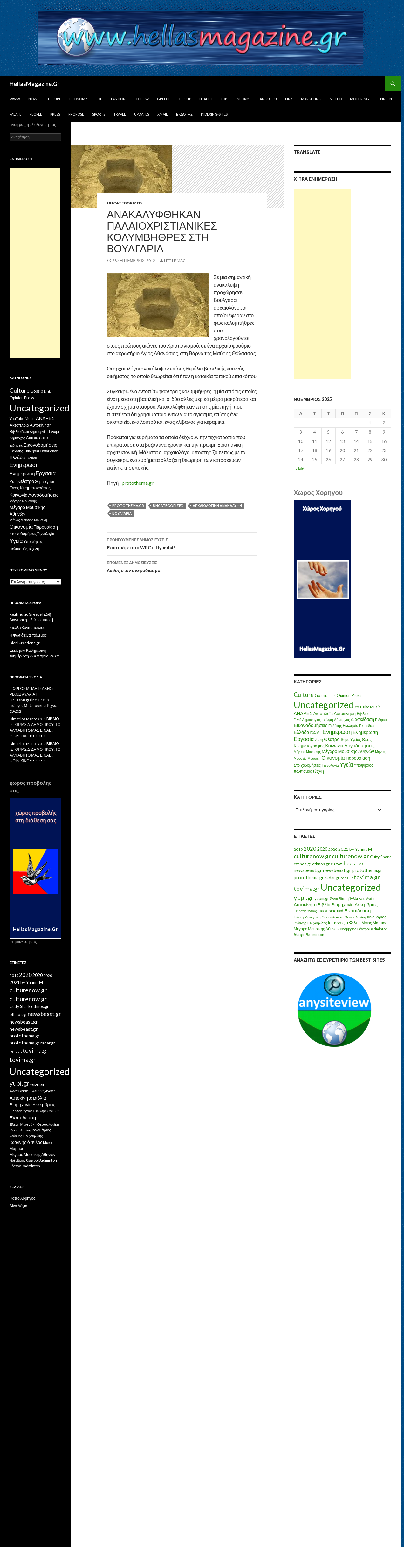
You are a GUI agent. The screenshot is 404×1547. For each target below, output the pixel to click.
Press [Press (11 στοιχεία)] (356, 695)
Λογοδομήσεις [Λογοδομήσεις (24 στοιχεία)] (359, 745)
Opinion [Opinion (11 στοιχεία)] (344, 695)
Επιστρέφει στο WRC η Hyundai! (182, 543)
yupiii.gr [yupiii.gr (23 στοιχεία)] (321, 898)
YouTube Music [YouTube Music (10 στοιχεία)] (367, 706)
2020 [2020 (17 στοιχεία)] (332, 849)
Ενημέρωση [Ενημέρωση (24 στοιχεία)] (365, 732)
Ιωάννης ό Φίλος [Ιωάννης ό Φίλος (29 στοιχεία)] (344, 922)
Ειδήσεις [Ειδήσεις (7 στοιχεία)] (381, 719)
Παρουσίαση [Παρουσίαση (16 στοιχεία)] (358, 758)
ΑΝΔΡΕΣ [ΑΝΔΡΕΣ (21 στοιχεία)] (303, 713)
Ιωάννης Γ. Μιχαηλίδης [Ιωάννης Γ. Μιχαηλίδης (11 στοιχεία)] (310, 923)
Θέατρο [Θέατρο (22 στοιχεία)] (331, 739)
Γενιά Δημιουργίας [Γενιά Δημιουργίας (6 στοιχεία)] (307, 719)
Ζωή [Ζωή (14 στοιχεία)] (319, 739)
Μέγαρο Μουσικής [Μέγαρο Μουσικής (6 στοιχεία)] (307, 752)
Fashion (118, 99)
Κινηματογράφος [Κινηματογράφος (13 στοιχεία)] (309, 745)
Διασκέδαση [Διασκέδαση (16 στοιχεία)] (362, 719)
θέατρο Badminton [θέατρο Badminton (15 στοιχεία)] (372, 928)
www (15, 99)
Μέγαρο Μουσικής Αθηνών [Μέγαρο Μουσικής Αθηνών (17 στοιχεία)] (348, 751)
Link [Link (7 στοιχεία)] (332, 695)
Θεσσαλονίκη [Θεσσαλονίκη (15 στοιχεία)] (333, 917)
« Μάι (300, 468)
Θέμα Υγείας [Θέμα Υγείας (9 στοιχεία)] (351, 739)
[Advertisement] (322, 284)
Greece (163, 99)
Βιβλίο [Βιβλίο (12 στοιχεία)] (362, 713)
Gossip (185, 99)
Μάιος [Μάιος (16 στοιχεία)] (366, 922)
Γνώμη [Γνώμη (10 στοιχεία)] (327, 719)
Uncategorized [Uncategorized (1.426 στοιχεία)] (324, 704)
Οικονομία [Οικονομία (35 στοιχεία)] (333, 758)
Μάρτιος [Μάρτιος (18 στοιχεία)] (380, 922)
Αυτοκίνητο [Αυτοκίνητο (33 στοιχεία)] (305, 904)
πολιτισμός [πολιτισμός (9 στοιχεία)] (303, 771)
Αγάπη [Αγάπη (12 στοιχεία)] (371, 899)
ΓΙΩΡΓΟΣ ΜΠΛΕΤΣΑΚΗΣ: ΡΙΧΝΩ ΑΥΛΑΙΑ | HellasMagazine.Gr (31, 694)
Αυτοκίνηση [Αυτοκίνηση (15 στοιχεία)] (345, 713)
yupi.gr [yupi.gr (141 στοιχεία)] (303, 897)
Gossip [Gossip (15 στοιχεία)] (321, 695)
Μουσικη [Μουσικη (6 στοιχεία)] (314, 758)
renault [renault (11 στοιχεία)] (346, 878)
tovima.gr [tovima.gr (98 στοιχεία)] (367, 877)
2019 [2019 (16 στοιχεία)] (298, 849)
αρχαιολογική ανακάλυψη (217, 505)
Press (55, 114)
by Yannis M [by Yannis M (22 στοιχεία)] (360, 849)
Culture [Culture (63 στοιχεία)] (304, 694)
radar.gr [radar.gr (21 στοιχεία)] (332, 877)
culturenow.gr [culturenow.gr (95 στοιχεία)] (312, 856)
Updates (141, 114)
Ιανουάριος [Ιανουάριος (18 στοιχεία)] (376, 917)
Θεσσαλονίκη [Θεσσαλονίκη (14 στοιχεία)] (355, 917)
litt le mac (174, 260)
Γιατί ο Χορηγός (22, 1198)
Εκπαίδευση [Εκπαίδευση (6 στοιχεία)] (368, 725)
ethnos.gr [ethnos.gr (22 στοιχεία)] (302, 863)
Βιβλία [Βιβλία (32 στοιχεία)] (324, 904)
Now (32, 99)
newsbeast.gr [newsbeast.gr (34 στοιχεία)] (308, 870)
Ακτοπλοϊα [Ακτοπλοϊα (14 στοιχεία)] (323, 713)
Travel (119, 114)
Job (224, 99)
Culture (53, 99)
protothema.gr (138, 483)
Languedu (267, 99)
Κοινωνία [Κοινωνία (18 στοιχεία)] (334, 745)
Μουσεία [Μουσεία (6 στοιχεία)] (300, 758)
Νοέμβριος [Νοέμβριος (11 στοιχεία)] (348, 929)
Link (289, 99)
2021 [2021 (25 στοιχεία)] (343, 849)
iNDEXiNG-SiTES (214, 114)
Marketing (311, 99)
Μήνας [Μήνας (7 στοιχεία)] (380, 752)
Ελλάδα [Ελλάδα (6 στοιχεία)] (316, 732)
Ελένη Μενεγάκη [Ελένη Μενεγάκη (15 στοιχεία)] (307, 917)
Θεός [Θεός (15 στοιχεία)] (367, 739)
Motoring (359, 99)
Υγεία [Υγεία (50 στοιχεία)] (346, 764)
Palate (15, 114)
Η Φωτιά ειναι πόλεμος (28, 635)
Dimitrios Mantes (24, 719)
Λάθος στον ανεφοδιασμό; (182, 566)
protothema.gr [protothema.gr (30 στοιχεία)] (367, 870)
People (36, 114)
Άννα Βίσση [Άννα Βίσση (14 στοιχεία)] (339, 899)
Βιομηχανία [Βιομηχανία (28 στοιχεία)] (343, 904)
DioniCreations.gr (25, 642)
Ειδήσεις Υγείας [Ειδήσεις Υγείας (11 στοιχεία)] (305, 911)
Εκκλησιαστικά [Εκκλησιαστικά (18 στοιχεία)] (331, 911)
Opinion (384, 99)
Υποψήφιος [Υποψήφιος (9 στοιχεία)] (363, 765)
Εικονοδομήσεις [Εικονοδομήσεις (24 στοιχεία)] (310, 725)
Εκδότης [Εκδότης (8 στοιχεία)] (335, 725)
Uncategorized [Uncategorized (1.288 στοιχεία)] (351, 887)
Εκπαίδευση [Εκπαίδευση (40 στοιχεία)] (357, 910)
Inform (243, 99)
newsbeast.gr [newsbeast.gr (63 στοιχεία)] (347, 863)
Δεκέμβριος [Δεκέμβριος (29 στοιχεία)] (366, 904)
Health (205, 99)
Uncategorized (124, 203)
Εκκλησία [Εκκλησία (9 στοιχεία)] (350, 725)
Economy (78, 99)
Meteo (336, 99)
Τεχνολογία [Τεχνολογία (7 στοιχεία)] (330, 765)
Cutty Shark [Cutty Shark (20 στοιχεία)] (380, 856)
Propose (76, 114)
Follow (141, 99)
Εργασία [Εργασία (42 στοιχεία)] (304, 739)
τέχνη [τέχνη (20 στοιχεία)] (318, 771)
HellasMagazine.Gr (34, 83)
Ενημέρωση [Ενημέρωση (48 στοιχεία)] (337, 732)
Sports (98, 114)
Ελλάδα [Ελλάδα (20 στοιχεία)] (301, 732)
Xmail (162, 114)
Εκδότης (184, 114)
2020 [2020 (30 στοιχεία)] (322, 849)
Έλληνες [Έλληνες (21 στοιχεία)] (357, 898)
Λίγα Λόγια (18, 1206)
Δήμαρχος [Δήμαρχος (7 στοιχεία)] (342, 719)
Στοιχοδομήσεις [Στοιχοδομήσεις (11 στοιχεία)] (307, 765)
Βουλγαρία (122, 513)
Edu (99, 99)
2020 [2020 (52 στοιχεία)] (310, 849)
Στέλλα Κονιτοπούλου (27, 627)
